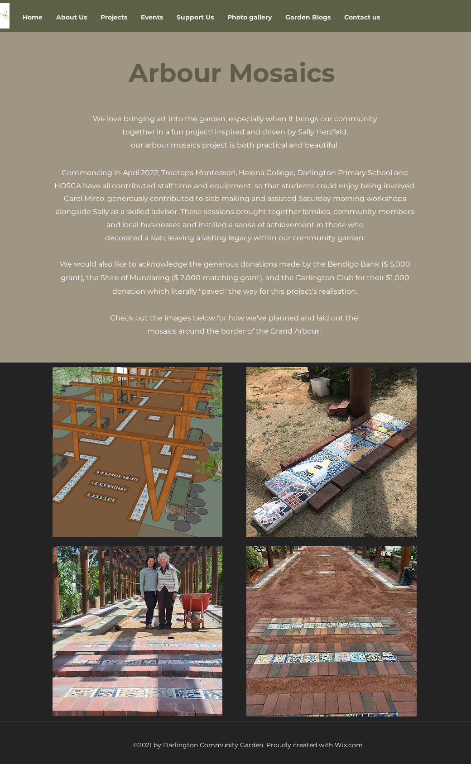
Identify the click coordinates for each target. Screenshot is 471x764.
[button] (114, 17)
